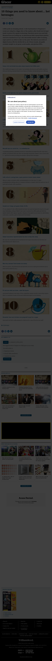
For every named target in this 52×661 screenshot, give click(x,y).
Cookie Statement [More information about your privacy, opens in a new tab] (32, 118)
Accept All (30, 122)
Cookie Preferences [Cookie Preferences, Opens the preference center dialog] (19, 122)
